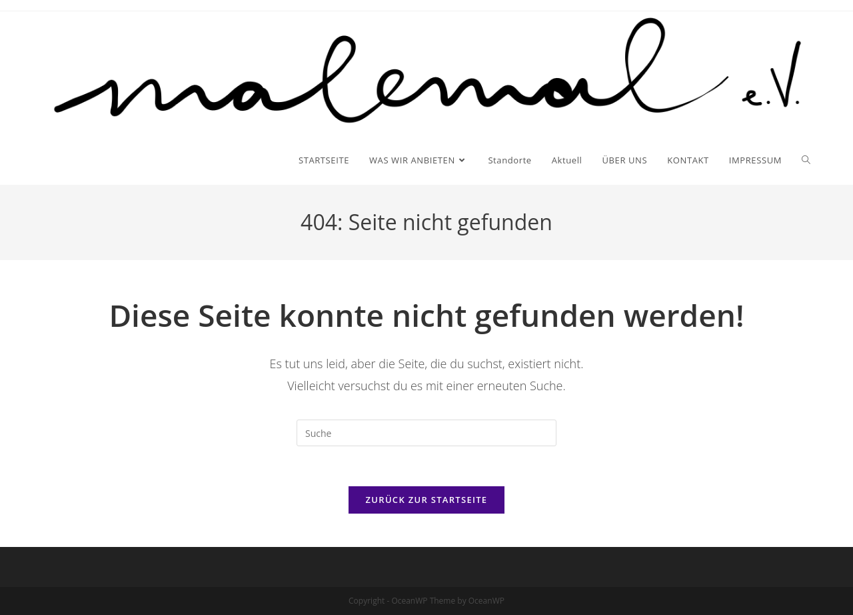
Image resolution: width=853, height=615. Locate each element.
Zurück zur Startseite (427, 500)
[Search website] (806, 160)
